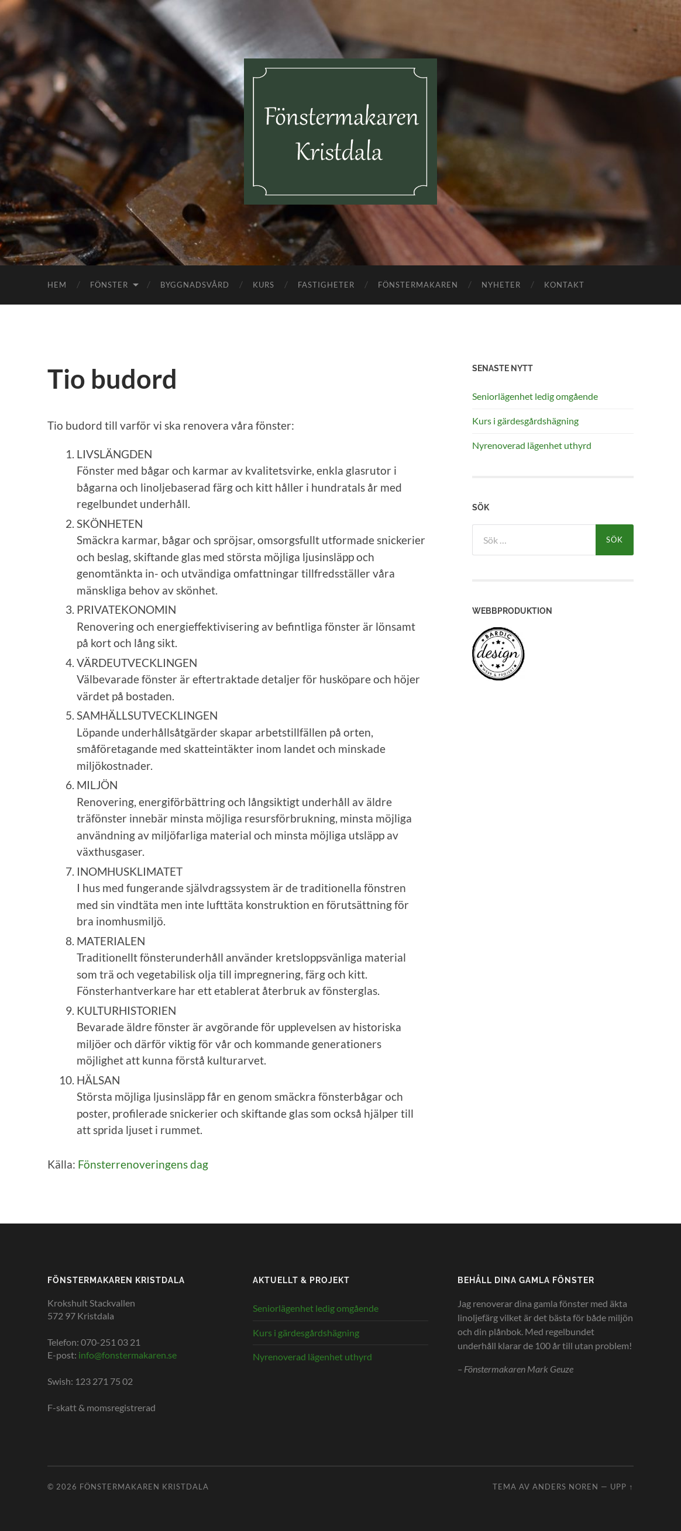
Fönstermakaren (418, 284)
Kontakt (564, 284)
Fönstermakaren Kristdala (144, 1486)
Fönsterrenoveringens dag (143, 1164)
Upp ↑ (621, 1486)
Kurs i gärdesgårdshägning (525, 420)
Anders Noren (565, 1486)
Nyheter (501, 284)
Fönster (109, 284)
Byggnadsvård (194, 284)
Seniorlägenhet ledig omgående (535, 396)
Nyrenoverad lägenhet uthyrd (531, 445)
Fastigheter (326, 284)
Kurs (263, 284)
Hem (57, 284)
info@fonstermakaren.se (127, 1354)
